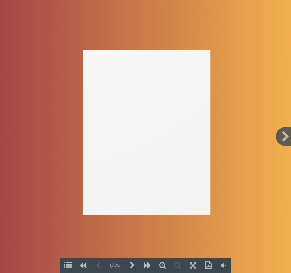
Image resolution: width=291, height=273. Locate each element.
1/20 (115, 265)
